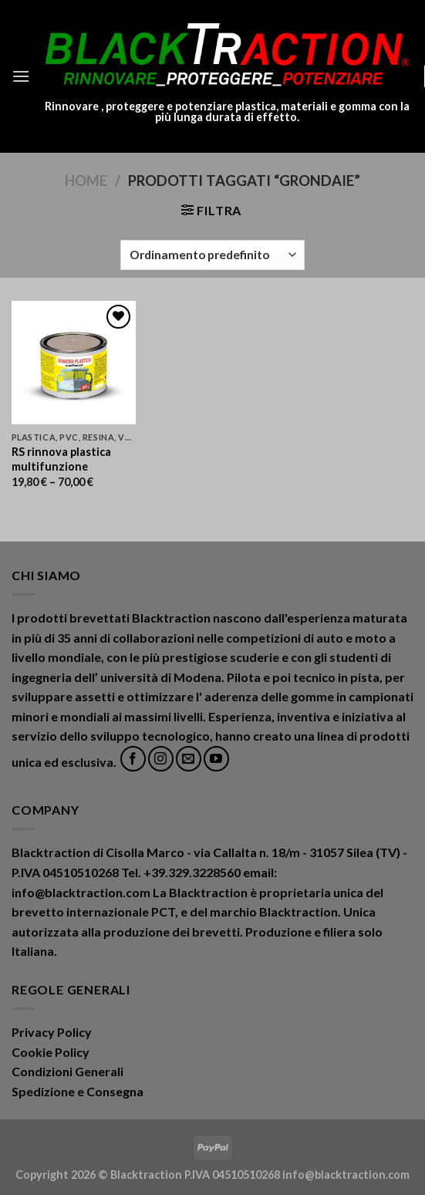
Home (86, 180)
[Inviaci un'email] (188, 758)
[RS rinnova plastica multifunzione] (74, 363)
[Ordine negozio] (212, 255)
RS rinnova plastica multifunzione (61, 459)
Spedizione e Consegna (77, 1091)
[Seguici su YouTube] (216, 758)
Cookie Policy (50, 1052)
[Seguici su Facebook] (133, 758)
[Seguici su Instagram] (161, 758)
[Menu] (21, 76)
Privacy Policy (52, 1032)
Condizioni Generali (67, 1071)
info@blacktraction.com (346, 1174)
